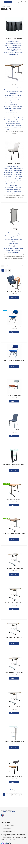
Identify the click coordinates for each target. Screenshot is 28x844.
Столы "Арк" (9, 101)
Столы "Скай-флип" (18, 106)
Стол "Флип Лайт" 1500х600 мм (14, 568)
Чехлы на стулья (18, 248)
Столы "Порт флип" (9, 95)
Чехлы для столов (8, 248)
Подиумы (20, 234)
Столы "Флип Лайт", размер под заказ (14, 533)
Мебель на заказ (13, 54)
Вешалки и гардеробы (10, 236)
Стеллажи (13, 237)
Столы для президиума (17, 127)
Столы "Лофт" (17, 101)
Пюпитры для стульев (18, 180)
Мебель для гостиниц (13, 41)
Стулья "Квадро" (8, 176)
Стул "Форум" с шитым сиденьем (14, 360)
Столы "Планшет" (18, 118)
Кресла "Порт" (18, 187)
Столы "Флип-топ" (8, 88)
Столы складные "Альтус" (13, 99)
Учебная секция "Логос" (14, 291)
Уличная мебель (19, 52)
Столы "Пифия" (8, 106)
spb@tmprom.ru (7, 828)
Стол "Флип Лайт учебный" (14, 499)
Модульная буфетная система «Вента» (13, 89)
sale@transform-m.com (9, 831)
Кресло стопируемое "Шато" (14, 776)
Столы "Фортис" (18, 97)
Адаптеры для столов (13, 252)
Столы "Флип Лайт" (18, 88)
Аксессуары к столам (9, 129)
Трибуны (10, 232)
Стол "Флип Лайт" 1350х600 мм (14, 603)
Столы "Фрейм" (19, 114)
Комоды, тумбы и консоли (10, 234)
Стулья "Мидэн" (19, 172)
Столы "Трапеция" (17, 108)
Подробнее (14, 297)
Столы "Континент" (9, 125)
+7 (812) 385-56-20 (8, 825)
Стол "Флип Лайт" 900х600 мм (14, 672)
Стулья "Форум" (9, 170)
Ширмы (8, 250)
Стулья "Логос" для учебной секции (13, 193)
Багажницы (16, 232)
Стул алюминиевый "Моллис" (14, 430)
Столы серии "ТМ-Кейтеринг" (13, 112)
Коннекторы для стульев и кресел (13, 182)
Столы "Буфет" (7, 119)
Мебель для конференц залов (13, 43)
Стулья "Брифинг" (18, 174)
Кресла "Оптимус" (18, 168)
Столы (14, 85)
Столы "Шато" (7, 127)
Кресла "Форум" (18, 170)
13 (21, 794)
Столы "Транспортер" (9, 114)
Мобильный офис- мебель (13, 47)
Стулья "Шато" (17, 191)
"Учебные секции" (8, 118)
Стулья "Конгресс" (8, 172)
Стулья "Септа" (9, 178)
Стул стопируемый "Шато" (14, 395)
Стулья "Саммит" (8, 174)
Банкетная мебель (8, 52)
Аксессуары (14, 229)
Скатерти (19, 236)
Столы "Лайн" (19, 125)
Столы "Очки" (13, 110)
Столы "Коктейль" (9, 97)
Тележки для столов (13, 243)
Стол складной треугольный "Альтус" (14, 741)
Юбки (12, 250)
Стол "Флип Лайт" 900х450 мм (14, 707)
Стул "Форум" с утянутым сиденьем (14, 326)
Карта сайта (4, 813)
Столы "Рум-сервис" (18, 119)
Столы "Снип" (8, 108)
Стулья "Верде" (18, 178)
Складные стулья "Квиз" (13, 166)
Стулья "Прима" (7, 180)
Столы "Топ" (19, 95)
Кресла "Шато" (18, 189)
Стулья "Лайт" (9, 191)
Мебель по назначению (14, 38)
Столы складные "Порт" (13, 116)
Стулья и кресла (14, 163)
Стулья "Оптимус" (8, 168)
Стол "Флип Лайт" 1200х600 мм (14, 637)
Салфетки (17, 250)
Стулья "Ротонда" (18, 176)
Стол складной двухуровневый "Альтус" (14, 464)
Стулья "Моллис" (9, 187)
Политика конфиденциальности (8, 811)
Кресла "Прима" (9, 189)
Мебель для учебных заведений (13, 45)
